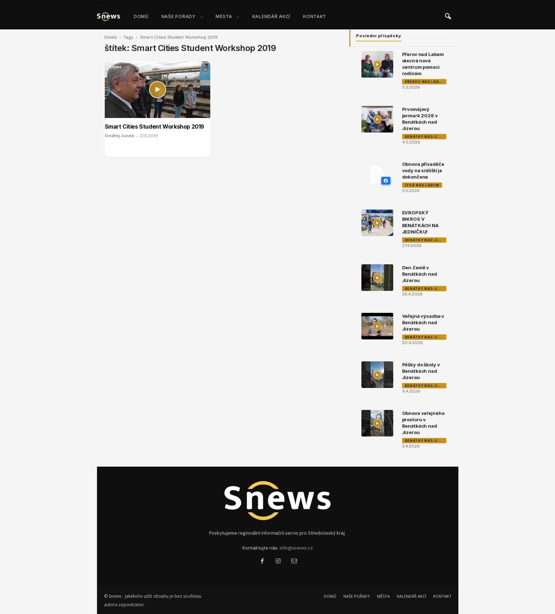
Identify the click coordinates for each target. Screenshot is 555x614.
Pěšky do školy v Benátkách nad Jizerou (421, 371)
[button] (448, 16)
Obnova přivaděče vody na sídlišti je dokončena (423, 170)
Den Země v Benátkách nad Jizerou (419, 274)
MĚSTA (227, 16)
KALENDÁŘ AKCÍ (271, 16)
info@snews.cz (296, 548)
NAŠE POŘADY (182, 16)
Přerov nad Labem (425, 82)
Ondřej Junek (119, 136)
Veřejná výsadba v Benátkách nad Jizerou (423, 322)
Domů (110, 37)
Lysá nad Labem (422, 185)
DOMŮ (141, 16)
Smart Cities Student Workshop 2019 (154, 126)
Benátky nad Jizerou (425, 137)
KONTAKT (314, 16)
